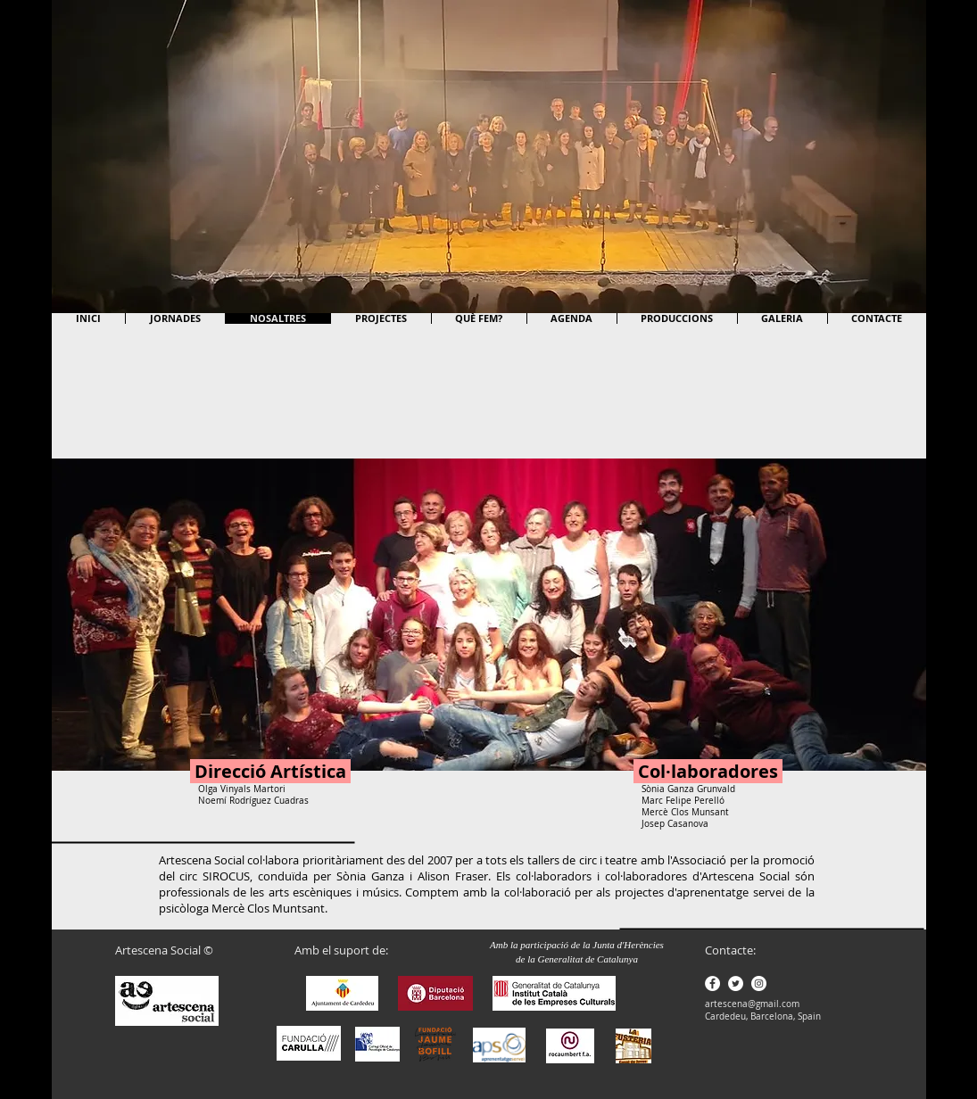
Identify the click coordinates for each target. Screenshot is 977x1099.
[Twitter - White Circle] (735, 983)
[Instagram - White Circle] (758, 983)
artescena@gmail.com (752, 1004)
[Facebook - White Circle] (712, 983)
